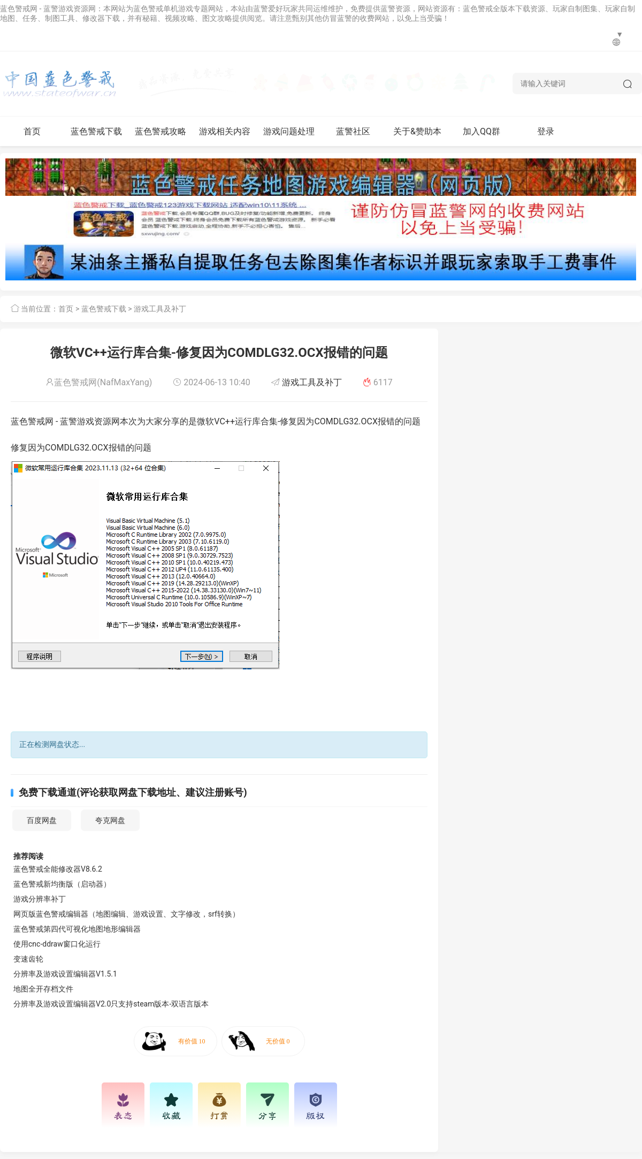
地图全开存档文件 (43, 989)
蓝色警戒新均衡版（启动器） (62, 884)
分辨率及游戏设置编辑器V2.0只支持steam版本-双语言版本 (111, 1004)
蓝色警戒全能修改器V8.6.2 (57, 869)
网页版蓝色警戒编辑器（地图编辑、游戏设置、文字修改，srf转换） (126, 914)
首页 (32, 131)
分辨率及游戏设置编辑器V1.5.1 (65, 974)
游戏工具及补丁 (160, 308)
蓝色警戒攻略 (160, 131)
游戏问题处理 (289, 131)
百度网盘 (42, 820)
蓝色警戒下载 (96, 131)
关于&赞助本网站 (417, 136)
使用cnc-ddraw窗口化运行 (57, 944)
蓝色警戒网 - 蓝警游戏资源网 (48, 8)
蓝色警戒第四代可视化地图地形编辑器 (77, 929)
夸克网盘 (110, 820)
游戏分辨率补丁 (39, 899)
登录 (545, 131)
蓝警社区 (353, 131)
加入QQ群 (481, 131)
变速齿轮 (28, 959)
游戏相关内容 (224, 131)
